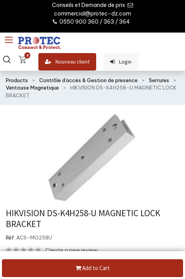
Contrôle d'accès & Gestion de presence (88, 80)
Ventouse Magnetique (32, 87)
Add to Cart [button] (93, 268)
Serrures (159, 80)
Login (120, 62)
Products (17, 80)
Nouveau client (67, 62)
